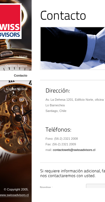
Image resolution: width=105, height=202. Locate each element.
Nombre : (46, 187)
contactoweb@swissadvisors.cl (74, 150)
